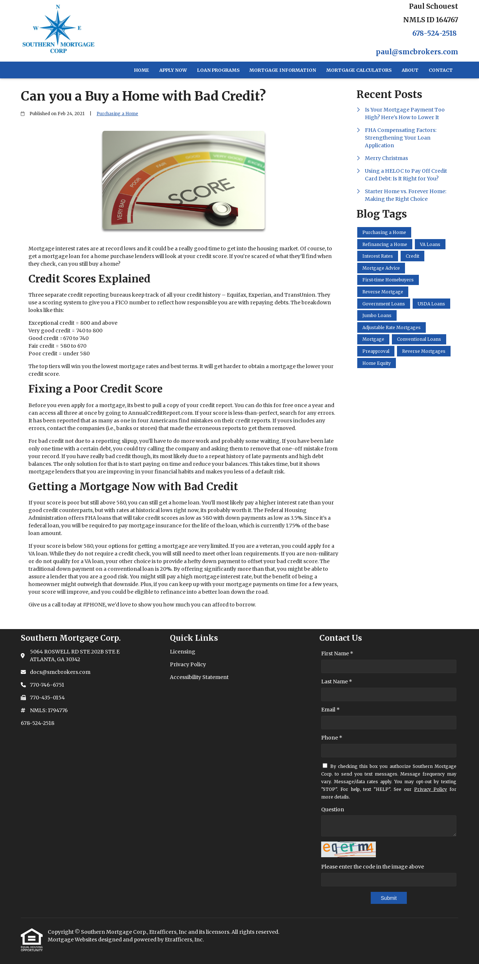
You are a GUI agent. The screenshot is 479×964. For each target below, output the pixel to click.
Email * (330, 709)
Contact (441, 70)
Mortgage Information (282, 70)
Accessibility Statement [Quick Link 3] (199, 677)
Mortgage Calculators (359, 70)
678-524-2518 (434, 33)
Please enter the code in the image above (372, 866)
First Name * (337, 653)
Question (332, 809)
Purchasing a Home (117, 113)
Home (141, 70)
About (410, 70)
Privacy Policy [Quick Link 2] (188, 664)
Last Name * (336, 681)
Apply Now (173, 70)
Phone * (331, 737)
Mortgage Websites (73, 939)
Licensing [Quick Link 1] (182, 651)
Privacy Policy (430, 789)
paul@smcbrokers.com (417, 52)
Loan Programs (218, 70)
